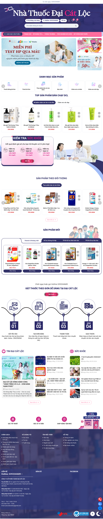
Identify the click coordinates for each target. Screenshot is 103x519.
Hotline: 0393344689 (50, 20)
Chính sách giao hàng (9, 462)
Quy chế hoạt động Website (8, 451)
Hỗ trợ (63, 20)
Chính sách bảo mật (9, 455)
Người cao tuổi (48, 443)
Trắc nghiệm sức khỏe (64, 34)
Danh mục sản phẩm (12, 34)
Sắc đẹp (46, 438)
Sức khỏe (26, 438)
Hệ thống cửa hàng (33, 20)
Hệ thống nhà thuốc (81, 34)
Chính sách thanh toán (9, 464)
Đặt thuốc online (69, 446)
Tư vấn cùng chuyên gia (51, 446)
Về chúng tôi (38, 34)
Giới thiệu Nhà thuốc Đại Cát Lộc (10, 439)
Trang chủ (27, 34)
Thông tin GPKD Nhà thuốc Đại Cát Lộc (11, 444)
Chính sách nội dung (9, 447)
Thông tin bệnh (50, 34)
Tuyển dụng (26, 443)
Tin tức (25, 441)
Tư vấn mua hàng (49, 448)
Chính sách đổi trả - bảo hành (10, 458)
